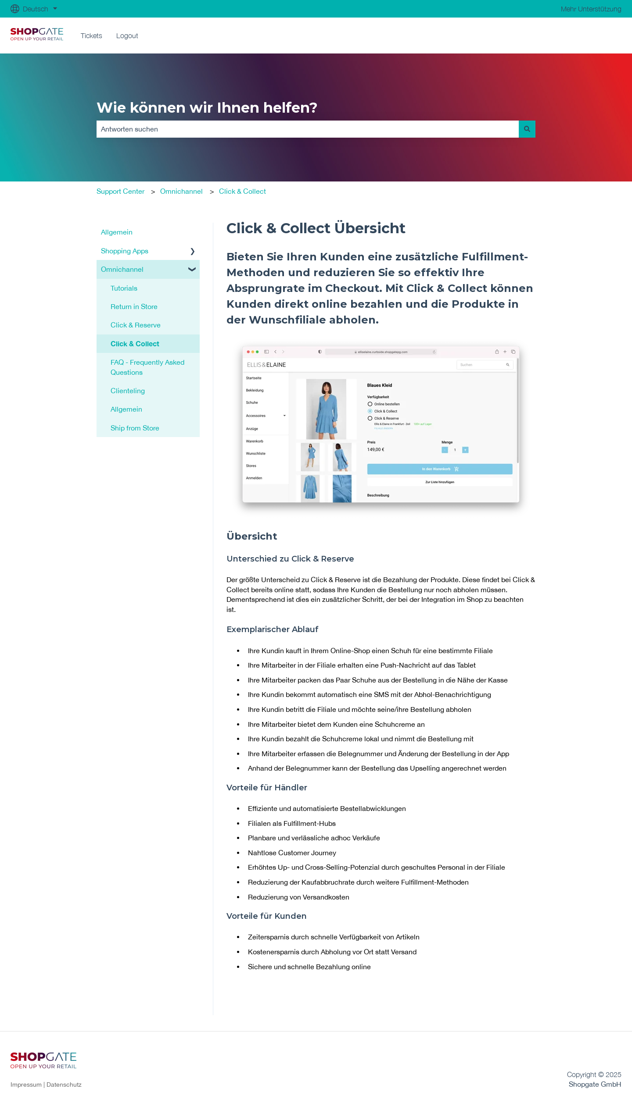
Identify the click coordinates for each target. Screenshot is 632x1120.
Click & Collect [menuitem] (135, 343)
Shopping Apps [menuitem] (124, 251)
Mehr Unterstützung (591, 9)
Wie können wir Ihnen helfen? (207, 107)
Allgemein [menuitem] (117, 232)
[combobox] (308, 129)
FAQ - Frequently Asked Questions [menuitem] (147, 367)
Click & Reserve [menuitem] (136, 325)
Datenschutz (64, 1084)
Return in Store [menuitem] (134, 306)
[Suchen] (527, 129)
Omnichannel (181, 191)
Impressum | (29, 1084)
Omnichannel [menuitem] (122, 269)
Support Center (120, 191)
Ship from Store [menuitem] (135, 428)
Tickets (91, 35)
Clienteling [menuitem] (128, 391)
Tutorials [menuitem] (124, 288)
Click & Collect (242, 191)
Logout (127, 35)
